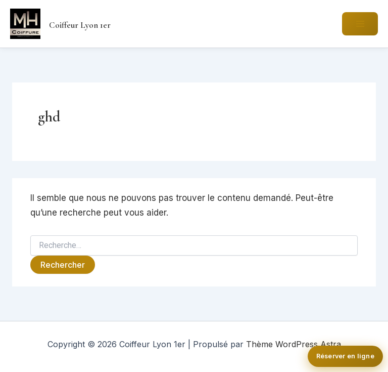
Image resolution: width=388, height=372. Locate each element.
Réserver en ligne (345, 356)
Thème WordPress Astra (293, 344)
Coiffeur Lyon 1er (80, 25)
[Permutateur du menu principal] (360, 23)
